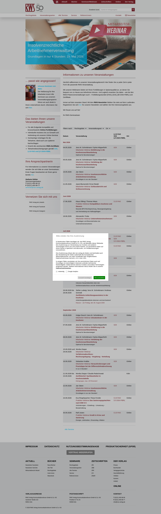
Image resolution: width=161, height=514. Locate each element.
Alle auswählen (99, 278)
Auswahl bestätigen (84, 278)
